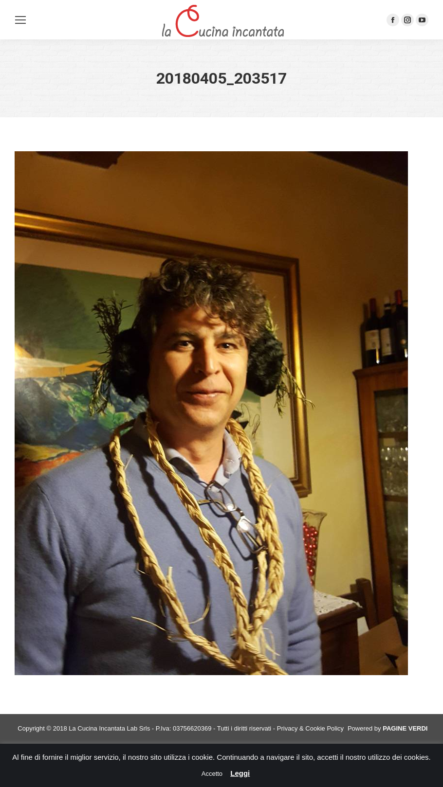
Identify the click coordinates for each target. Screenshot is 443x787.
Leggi (240, 773)
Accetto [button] (212, 773)
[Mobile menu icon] (20, 20)
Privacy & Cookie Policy (310, 728)
